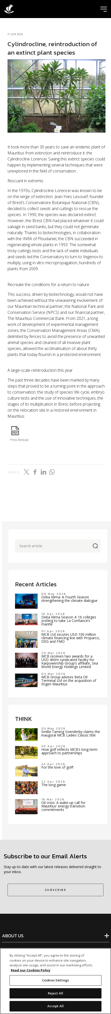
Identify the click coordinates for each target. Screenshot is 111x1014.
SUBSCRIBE (55, 890)
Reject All (55, 993)
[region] (55, 981)
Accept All (55, 1006)
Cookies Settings (55, 980)
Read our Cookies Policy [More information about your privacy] (30, 970)
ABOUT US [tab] (13, 935)
